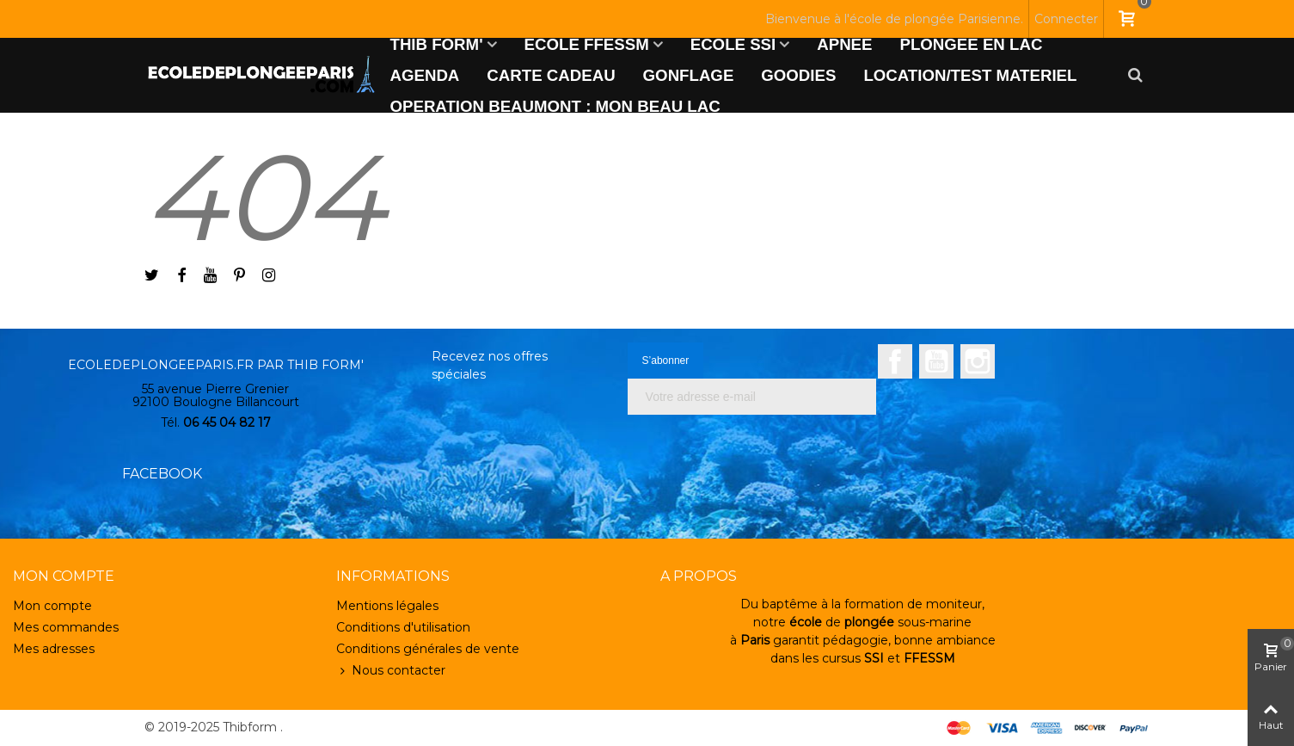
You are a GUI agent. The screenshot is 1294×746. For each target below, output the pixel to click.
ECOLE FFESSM (586, 44)
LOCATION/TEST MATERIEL (969, 75)
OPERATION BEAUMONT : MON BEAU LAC (555, 106)
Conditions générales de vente (427, 649)
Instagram (977, 361)
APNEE (844, 44)
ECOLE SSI (733, 44)
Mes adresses (54, 649)
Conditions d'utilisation (403, 627)
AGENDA (425, 75)
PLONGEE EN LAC (971, 44)
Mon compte (52, 605)
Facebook (895, 361)
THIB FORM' (436, 44)
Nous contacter (390, 671)
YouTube (936, 361)
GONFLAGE (688, 75)
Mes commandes (66, 627)
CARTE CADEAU (551, 75)
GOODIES (798, 75)
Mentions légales (387, 605)
